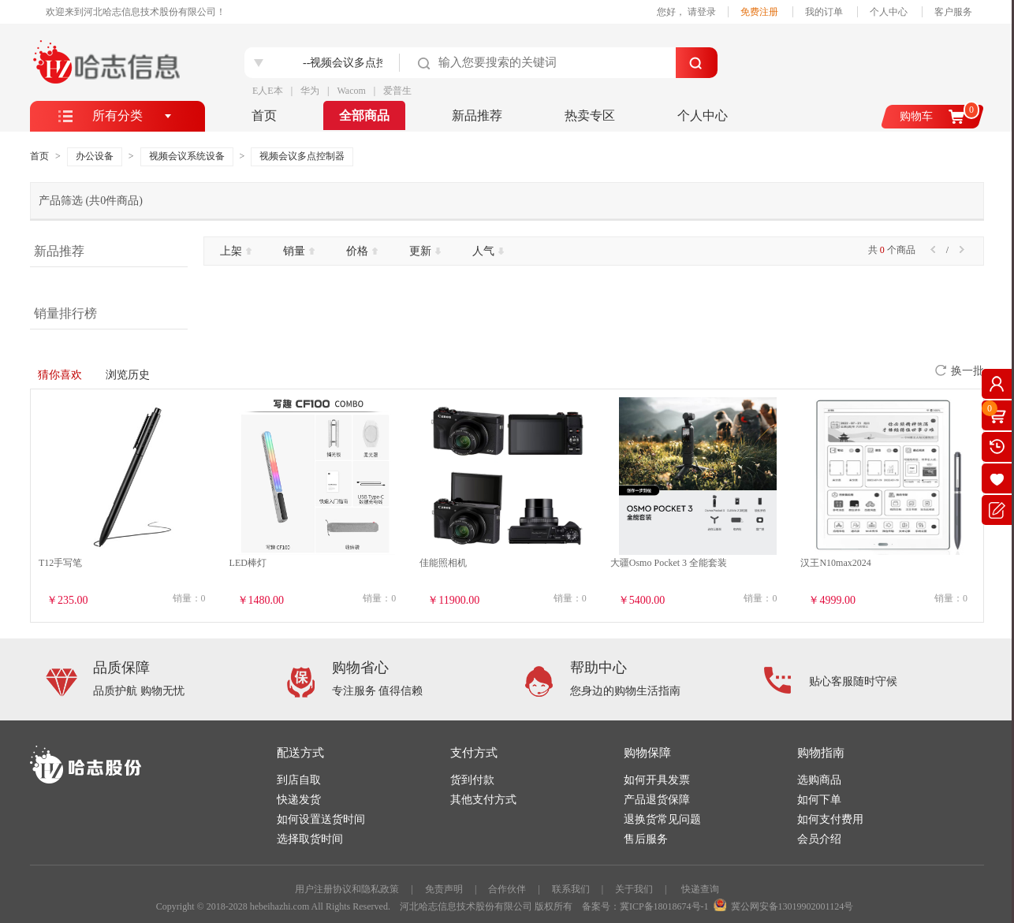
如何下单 (819, 800)
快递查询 (700, 889)
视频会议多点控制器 (302, 156)
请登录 (702, 11)
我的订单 (824, 11)
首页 (264, 115)
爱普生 (397, 90)
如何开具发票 (657, 780)
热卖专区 (590, 115)
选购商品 (819, 780)
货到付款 (472, 780)
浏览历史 (128, 375)
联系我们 (571, 889)
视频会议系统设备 (187, 156)
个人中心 (889, 11)
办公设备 (95, 156)
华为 (309, 90)
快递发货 (299, 800)
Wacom (351, 90)
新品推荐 (477, 115)
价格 (362, 251)
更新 (425, 251)
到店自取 (299, 780)
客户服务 (953, 11)
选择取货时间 (310, 839)
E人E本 (267, 90)
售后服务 (646, 839)
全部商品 (364, 115)
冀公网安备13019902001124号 (792, 906)
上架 (236, 251)
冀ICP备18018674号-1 (664, 906)
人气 (488, 251)
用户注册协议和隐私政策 (347, 889)
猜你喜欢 (60, 375)
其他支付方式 (483, 800)
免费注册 (759, 11)
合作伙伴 (507, 889)
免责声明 (444, 889)
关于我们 (634, 889)
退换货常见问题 (662, 819)
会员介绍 (819, 839)
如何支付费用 (830, 819)
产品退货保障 (657, 800)
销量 (299, 251)
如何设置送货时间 (321, 819)
